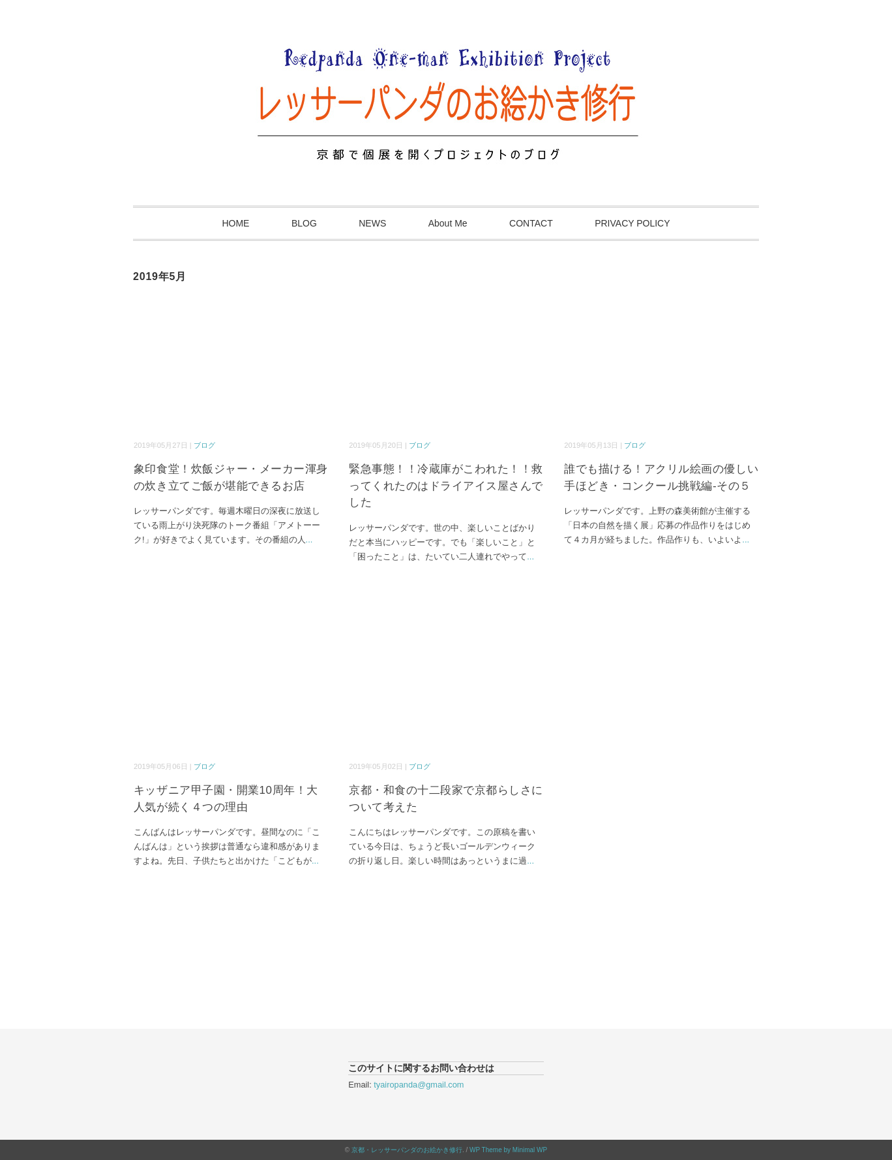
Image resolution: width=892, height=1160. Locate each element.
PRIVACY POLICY (632, 223)
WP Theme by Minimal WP (508, 1149)
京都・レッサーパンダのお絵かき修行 (406, 1149)
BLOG (304, 223)
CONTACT (531, 223)
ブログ (204, 445)
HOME (235, 223)
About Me (448, 223)
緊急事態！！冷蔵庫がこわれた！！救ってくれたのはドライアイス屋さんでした (446, 486)
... (309, 539)
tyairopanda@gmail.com (419, 1084)
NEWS (372, 223)
